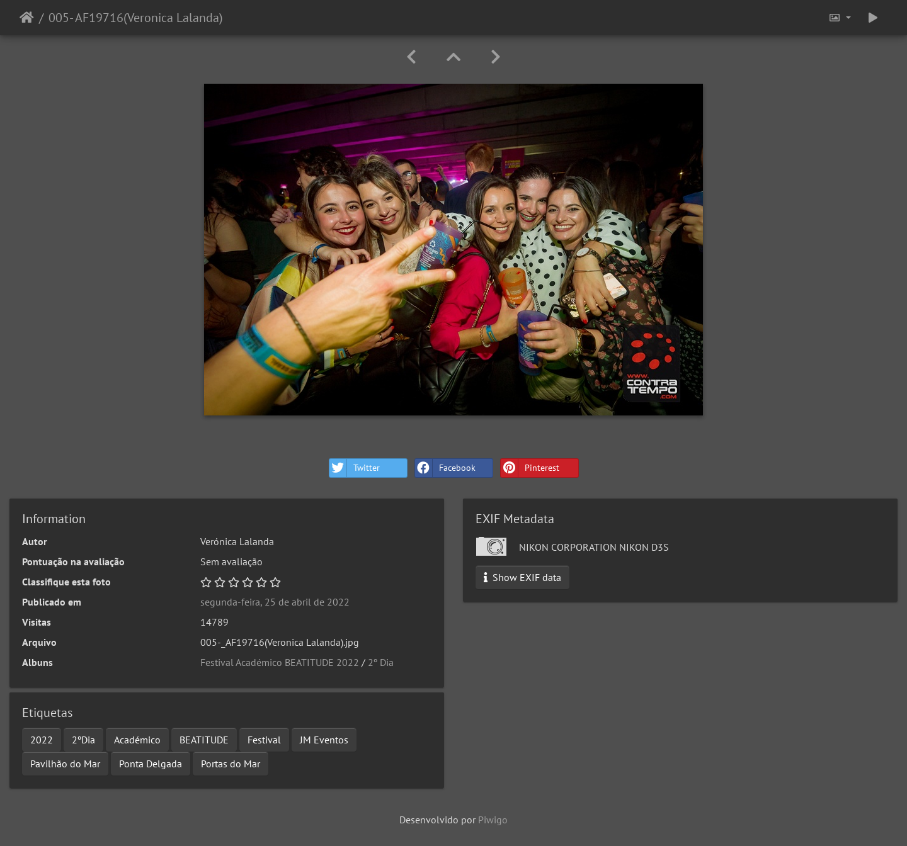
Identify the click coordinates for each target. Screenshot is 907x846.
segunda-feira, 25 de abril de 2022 (275, 601)
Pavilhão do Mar (65, 763)
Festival (264, 739)
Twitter (354, 468)
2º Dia (381, 662)
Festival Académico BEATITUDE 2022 (279, 662)
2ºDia (83, 739)
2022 (41, 739)
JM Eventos (324, 739)
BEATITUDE (204, 739)
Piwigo (493, 819)
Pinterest (530, 468)
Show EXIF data (522, 577)
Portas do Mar (230, 763)
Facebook (445, 468)
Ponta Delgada (150, 763)
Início (27, 17)
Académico (137, 739)
